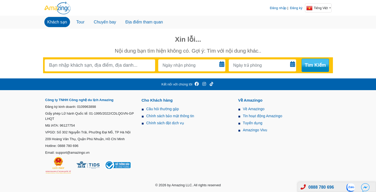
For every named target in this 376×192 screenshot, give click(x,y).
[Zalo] (352, 187)
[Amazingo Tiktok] (211, 84)
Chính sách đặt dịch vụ (165, 123)
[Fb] (365, 187)
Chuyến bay (105, 22)
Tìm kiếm (315, 65)
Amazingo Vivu (255, 130)
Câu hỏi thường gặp (162, 109)
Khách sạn (57, 22)
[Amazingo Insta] (204, 84)
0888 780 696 (321, 187)
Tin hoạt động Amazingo (262, 116)
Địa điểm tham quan (144, 22)
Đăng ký (296, 8)
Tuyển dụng (252, 123)
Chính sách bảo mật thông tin (170, 116)
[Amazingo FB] (196, 84)
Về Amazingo (254, 109)
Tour (80, 22)
